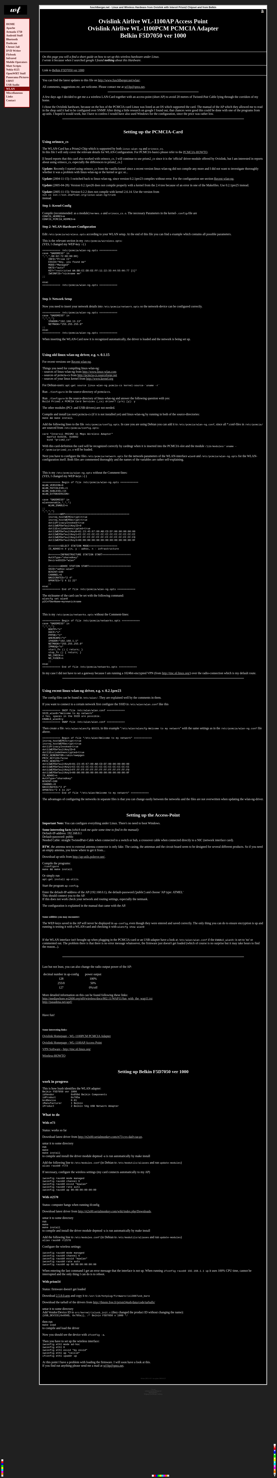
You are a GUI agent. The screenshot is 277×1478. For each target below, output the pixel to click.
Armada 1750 (14, 31)
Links (9, 96)
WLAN (10, 88)
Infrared (11, 58)
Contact (11, 100)
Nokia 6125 (12, 69)
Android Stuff (14, 35)
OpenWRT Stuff (16, 73)
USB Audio (12, 84)
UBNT (10, 80)
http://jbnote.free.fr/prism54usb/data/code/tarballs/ (124, 1379)
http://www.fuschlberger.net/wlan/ (119, 80)
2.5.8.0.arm (63, 1373)
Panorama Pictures (17, 77)
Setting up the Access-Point (153, 878)
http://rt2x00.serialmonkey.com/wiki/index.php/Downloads (114, 1284)
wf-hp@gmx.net (134, 86)
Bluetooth (12, 39)
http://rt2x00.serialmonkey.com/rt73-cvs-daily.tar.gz (110, 1205)
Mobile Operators (16, 62)
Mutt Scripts (13, 65)
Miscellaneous (14, 92)
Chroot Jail (13, 46)
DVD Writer (13, 50)
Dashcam (11, 43)
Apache (10, 27)
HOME (10, 24)
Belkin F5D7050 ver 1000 (68, 70)
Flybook (11, 54)
